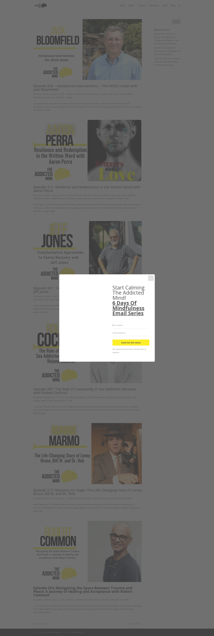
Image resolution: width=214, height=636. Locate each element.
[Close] (151, 278)
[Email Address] (130, 333)
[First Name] (130, 325)
